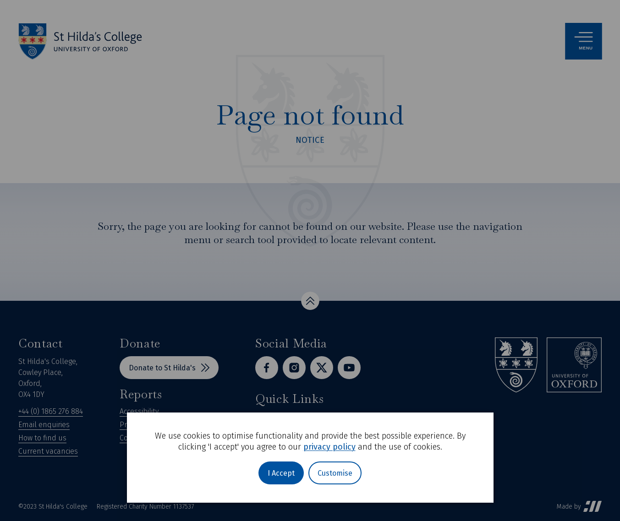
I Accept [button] (281, 473)
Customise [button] (335, 473)
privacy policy (329, 447)
